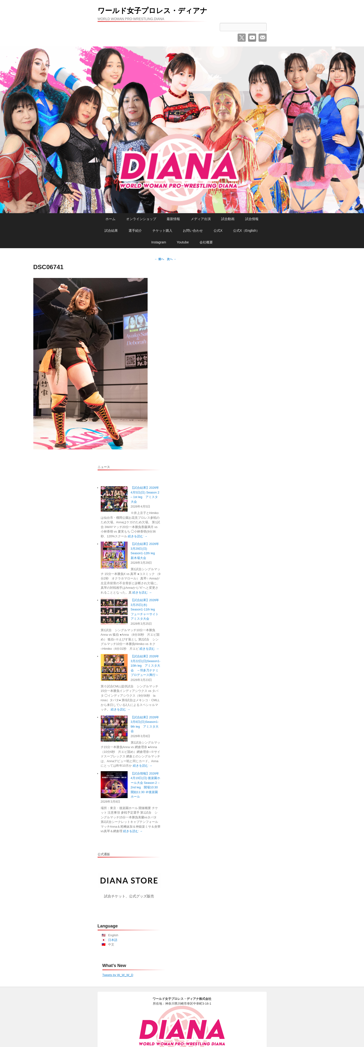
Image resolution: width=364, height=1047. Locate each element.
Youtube (183, 242)
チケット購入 (162, 230)
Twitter (242, 38)
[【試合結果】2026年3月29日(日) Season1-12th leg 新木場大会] (114, 555)
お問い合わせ (193, 230)
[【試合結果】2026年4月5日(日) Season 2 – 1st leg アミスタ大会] (114, 498)
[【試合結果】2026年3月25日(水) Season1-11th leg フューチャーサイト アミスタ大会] (114, 611)
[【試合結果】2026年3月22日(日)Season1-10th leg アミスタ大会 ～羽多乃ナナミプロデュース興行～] (114, 667)
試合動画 (227, 219)
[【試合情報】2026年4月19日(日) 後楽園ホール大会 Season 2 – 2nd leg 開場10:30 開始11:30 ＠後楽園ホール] (114, 784)
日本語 (112, 940)
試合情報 (252, 219)
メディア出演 (201, 219)
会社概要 (206, 242)
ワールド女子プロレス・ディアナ (163, 10)
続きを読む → (137, 536)
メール (263, 38)
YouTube (252, 38)
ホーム (110, 219)
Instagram (158, 242)
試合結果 (111, 230)
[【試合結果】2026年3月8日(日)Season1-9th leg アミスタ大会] (114, 728)
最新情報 (173, 219)
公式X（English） (246, 230)
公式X (218, 230)
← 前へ (159, 259)
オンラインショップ (141, 219)
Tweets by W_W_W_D (117, 975)
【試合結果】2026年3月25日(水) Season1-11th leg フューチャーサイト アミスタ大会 (146, 609)
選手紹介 (135, 230)
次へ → (171, 259)
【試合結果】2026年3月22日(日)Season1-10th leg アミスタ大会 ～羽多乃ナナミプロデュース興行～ (145, 665)
